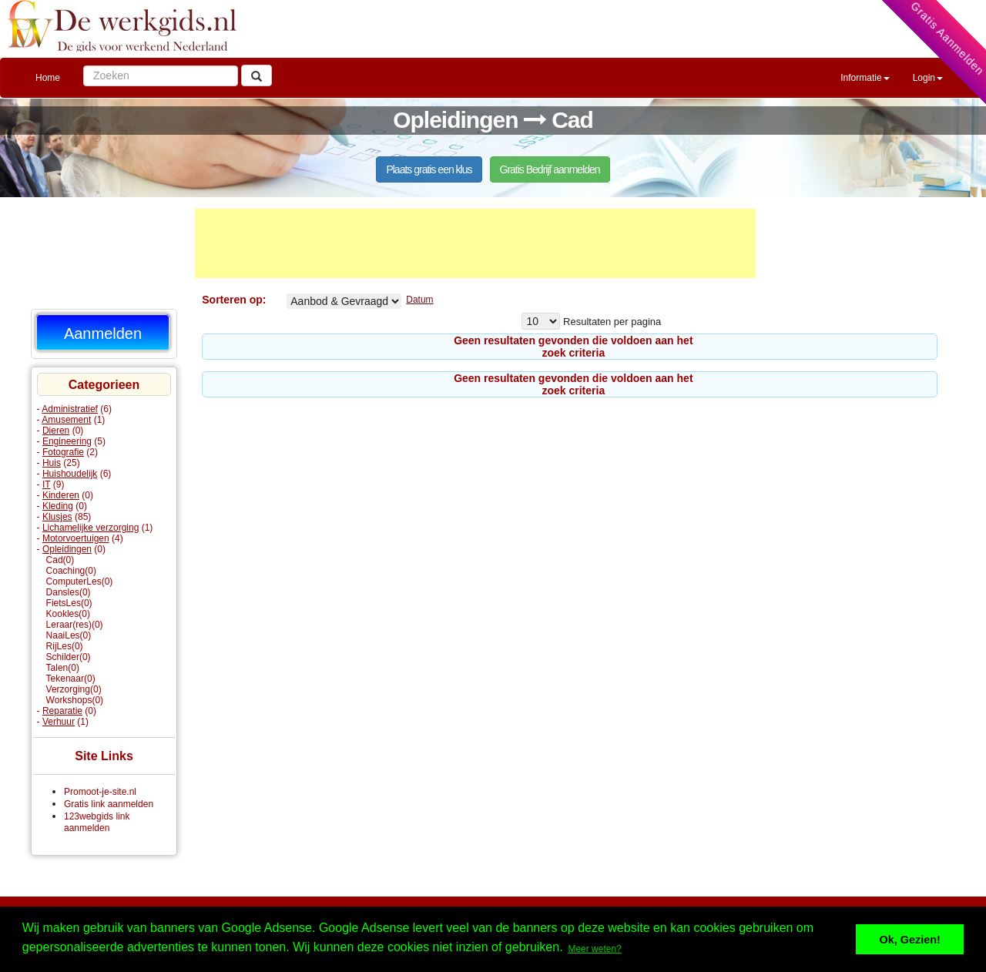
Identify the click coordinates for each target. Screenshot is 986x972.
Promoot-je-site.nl (100, 791)
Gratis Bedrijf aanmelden (550, 169)
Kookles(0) (68, 613)
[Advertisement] (475, 243)
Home (47, 77)
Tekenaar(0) (71, 678)
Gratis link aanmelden (108, 804)
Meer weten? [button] (594, 949)
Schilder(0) (68, 657)
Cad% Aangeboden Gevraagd (344, 301)
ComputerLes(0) (79, 581)
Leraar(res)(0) (74, 624)
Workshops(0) (74, 700)
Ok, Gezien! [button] (910, 939)
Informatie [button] (864, 77)
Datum (419, 299)
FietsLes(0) (69, 603)
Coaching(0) (71, 570)
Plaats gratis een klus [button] (428, 169)
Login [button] (928, 77)
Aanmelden (103, 333)
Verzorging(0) (74, 689)
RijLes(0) (64, 646)
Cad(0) (60, 560)
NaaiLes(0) (69, 635)
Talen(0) (62, 667)
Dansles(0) (68, 592)
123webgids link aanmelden (96, 822)
